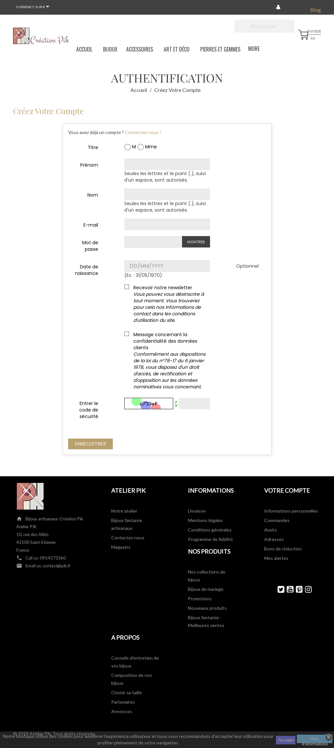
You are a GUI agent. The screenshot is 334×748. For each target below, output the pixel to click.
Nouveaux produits (207, 608)
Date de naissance (86, 270)
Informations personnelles (291, 511)
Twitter (278, 589)
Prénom (89, 165)
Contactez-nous (127, 537)
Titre (93, 147)
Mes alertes (276, 558)
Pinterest (296, 589)
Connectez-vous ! (143, 132)
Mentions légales (205, 520)
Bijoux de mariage (205, 589)
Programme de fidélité (210, 539)
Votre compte (287, 490)
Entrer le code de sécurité (88, 410)
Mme (147, 146)
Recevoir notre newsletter (168, 303)
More (250, 48)
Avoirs (270, 529)
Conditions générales (210, 529)
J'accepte (286, 740)
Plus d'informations (315, 739)
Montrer (196, 242)
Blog (315, 10)
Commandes (277, 520)
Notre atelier (124, 511)
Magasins (120, 547)
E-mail (91, 225)
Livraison (197, 511)
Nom (92, 195)
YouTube (287, 589)
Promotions (200, 598)
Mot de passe (90, 245)
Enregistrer (90, 443)
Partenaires (123, 702)
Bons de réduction (283, 548)
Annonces (121, 711)
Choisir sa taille (126, 692)
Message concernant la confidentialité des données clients (169, 360)
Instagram (305, 589)
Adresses (274, 539)
